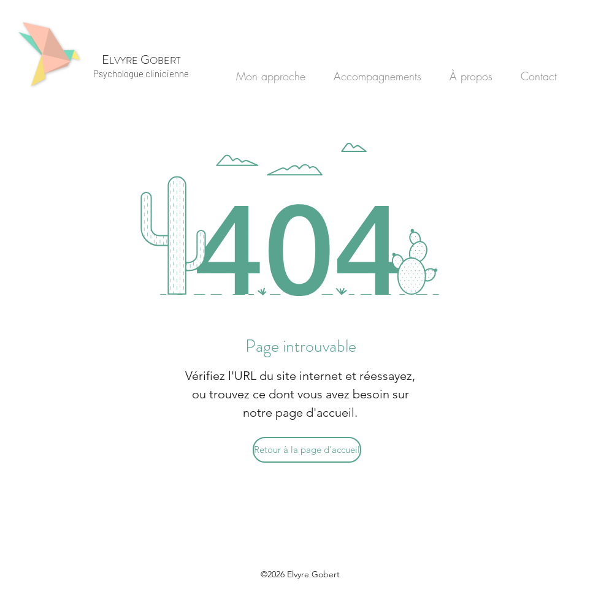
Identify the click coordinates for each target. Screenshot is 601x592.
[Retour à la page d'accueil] (307, 450)
